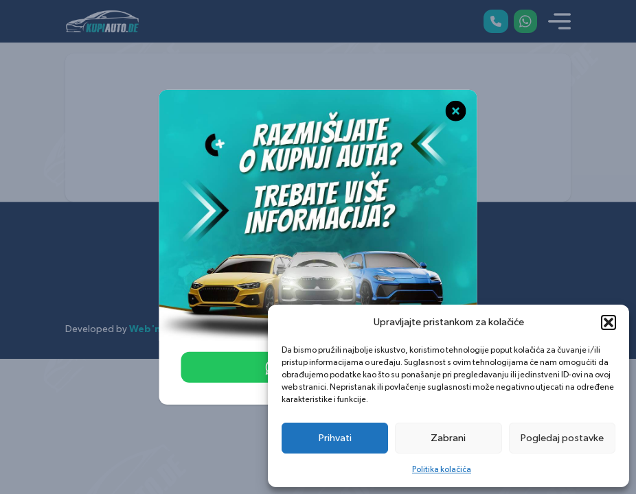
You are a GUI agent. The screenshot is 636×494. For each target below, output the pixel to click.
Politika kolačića (441, 469)
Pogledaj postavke (562, 438)
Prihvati (335, 438)
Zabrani (448, 438)
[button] (608, 322)
